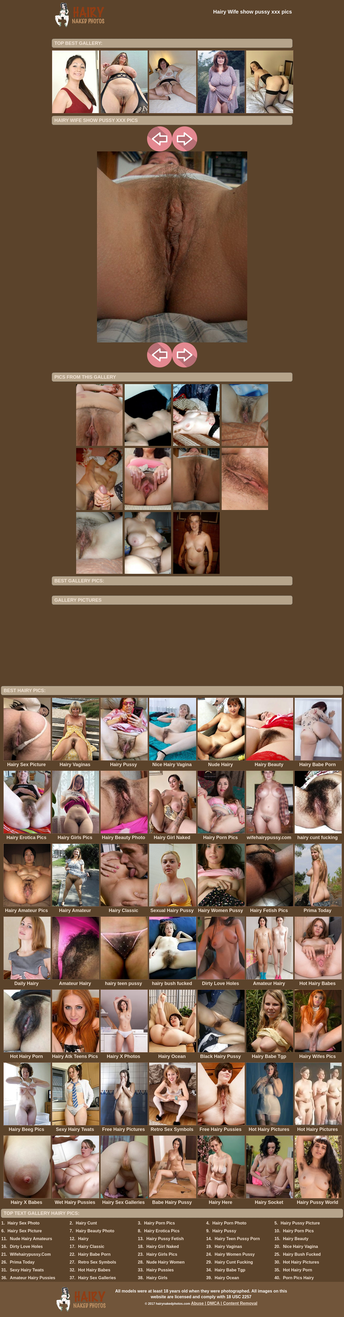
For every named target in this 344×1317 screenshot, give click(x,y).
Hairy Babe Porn (94, 1254)
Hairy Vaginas (228, 1246)
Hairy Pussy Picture (300, 1223)
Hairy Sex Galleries (97, 1278)
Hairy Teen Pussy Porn (237, 1238)
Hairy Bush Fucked (302, 1254)
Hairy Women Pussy (235, 1254)
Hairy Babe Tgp (230, 1270)
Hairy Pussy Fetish (165, 1238)
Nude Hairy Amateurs (31, 1238)
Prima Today (22, 1262)
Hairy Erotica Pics (161, 1231)
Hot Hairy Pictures (301, 1262)
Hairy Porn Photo (229, 1223)
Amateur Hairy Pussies (32, 1278)
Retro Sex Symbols (97, 1262)
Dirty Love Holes (26, 1246)
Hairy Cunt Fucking (234, 1262)
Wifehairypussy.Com (30, 1254)
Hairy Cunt (86, 1223)
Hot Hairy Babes (94, 1270)
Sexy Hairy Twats (27, 1270)
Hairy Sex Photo (24, 1223)
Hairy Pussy (224, 1231)
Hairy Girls (156, 1278)
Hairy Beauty (296, 1238)
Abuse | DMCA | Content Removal (224, 1303)
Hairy (83, 1238)
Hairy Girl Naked (162, 1246)
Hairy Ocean (227, 1278)
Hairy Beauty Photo (95, 1231)
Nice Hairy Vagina (300, 1246)
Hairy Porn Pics (159, 1223)
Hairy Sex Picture (25, 1231)
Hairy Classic (91, 1246)
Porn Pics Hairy (298, 1278)
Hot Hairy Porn (297, 1270)
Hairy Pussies (160, 1270)
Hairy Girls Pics (161, 1254)
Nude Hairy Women (165, 1262)
